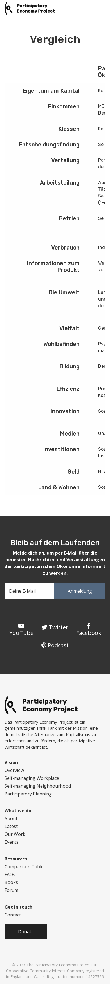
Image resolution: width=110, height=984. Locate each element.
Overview (14, 770)
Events (12, 842)
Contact (13, 915)
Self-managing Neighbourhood (38, 786)
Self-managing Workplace (32, 778)
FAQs (10, 874)
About (11, 818)
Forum (11, 890)
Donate (26, 932)
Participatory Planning (28, 794)
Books (11, 882)
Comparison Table (24, 867)
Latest (11, 826)
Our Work (15, 834)
